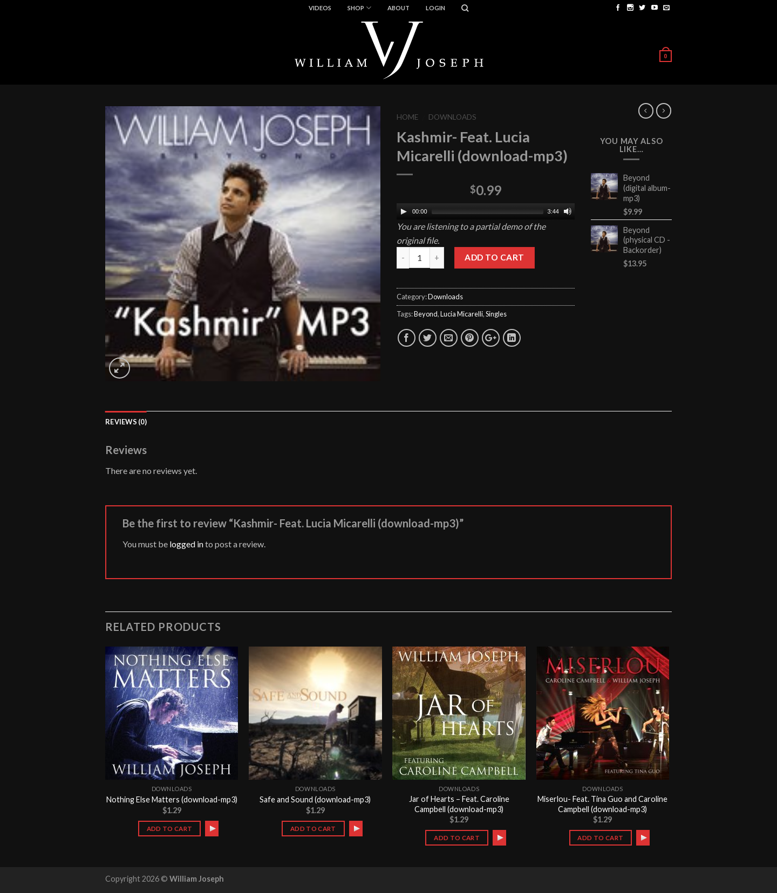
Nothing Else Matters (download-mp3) (171, 799)
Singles (496, 314)
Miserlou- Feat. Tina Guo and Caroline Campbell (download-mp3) (602, 804)
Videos (320, 7)
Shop (359, 8)
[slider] (487, 211)
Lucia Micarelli (461, 314)
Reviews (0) (126, 421)
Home (407, 117)
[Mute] (567, 211)
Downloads (452, 117)
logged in (186, 544)
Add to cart (494, 257)
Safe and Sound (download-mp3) (315, 799)
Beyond (426, 314)
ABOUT (398, 7)
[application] (486, 211)
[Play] (403, 211)
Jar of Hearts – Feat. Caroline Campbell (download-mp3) (459, 804)
